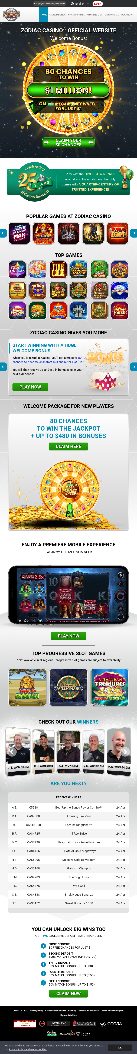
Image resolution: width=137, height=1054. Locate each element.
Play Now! (127, 14)
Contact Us (112, 14)
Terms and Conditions (88, 1010)
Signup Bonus (57, 14)
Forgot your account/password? (49, 3)
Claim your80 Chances (68, 142)
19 (41, 1023)
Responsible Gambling (55, 1010)
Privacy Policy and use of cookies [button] (28, 1049)
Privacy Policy (36, 1010)
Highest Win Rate (68, 1015)
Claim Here (68, 446)
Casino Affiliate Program (112, 1010)
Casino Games (76, 14)
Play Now (30, 387)
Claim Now (68, 993)
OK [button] (120, 1047)
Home (44, 14)
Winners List (94, 14)
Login (97, 3)
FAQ (26, 1010)
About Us (18, 1010)
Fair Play (72, 1010)
